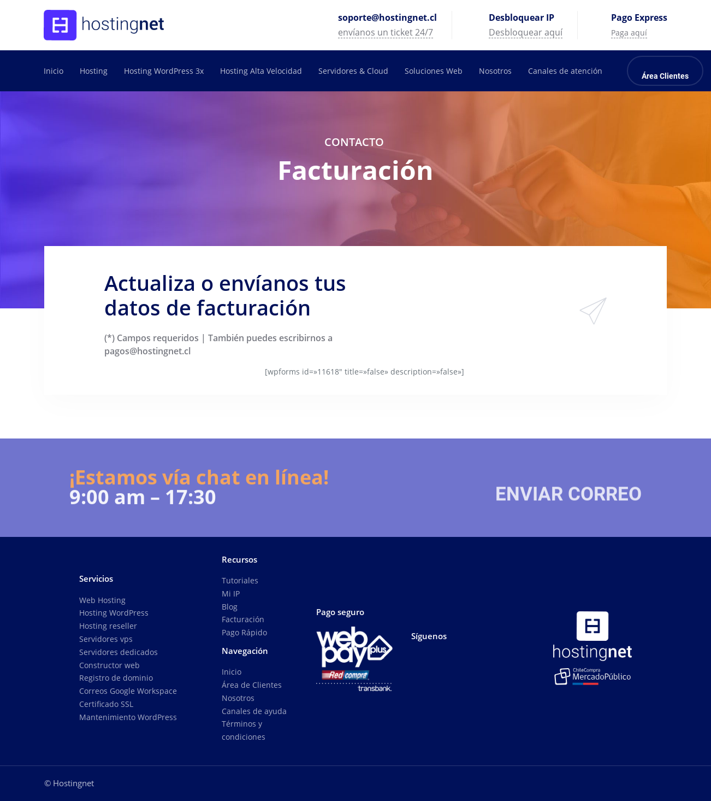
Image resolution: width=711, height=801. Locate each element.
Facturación (243, 619)
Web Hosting (102, 600)
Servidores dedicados (118, 652)
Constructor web (109, 665)
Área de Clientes (252, 685)
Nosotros (238, 698)
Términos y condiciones (243, 730)
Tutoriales (240, 580)
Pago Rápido (244, 632)
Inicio (231, 671)
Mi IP (231, 593)
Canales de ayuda (254, 711)
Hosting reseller (108, 626)
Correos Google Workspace (128, 691)
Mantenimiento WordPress (128, 717)
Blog (230, 606)
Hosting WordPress (114, 612)
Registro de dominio (116, 678)
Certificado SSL (106, 704)
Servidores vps (106, 639)
